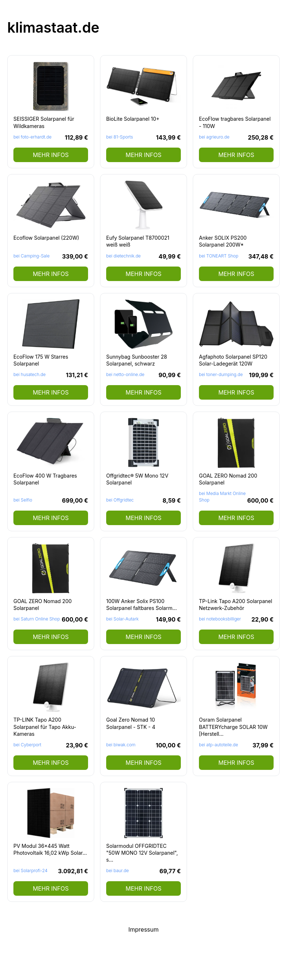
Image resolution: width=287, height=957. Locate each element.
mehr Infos (50, 154)
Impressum (143, 929)
